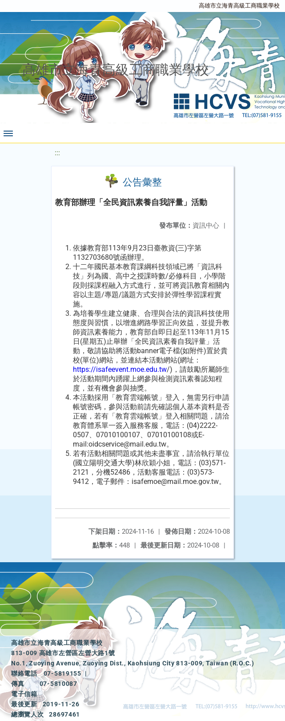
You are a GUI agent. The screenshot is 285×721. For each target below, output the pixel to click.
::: (57, 153)
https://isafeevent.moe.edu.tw (120, 369)
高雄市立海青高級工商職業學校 (239, 5)
